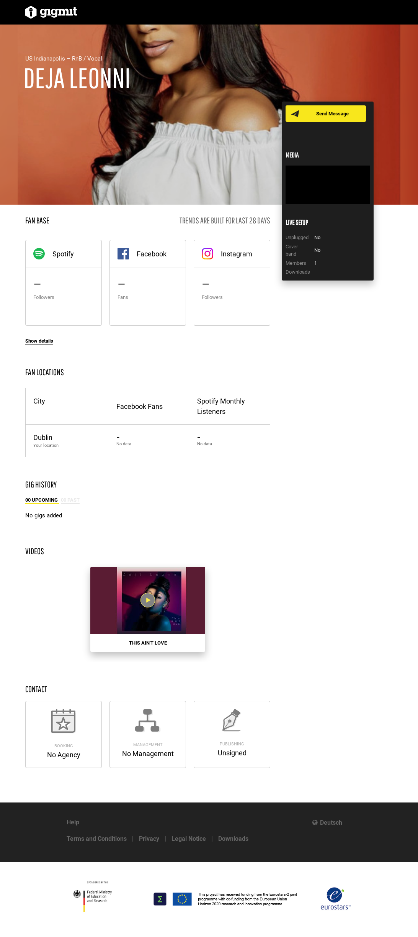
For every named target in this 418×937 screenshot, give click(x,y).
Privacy (149, 838)
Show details (39, 341)
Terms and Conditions (97, 838)
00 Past (70, 500)
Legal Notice (188, 838)
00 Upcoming (42, 500)
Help (73, 822)
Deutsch (331, 822)
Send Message (332, 114)
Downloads (233, 838)
